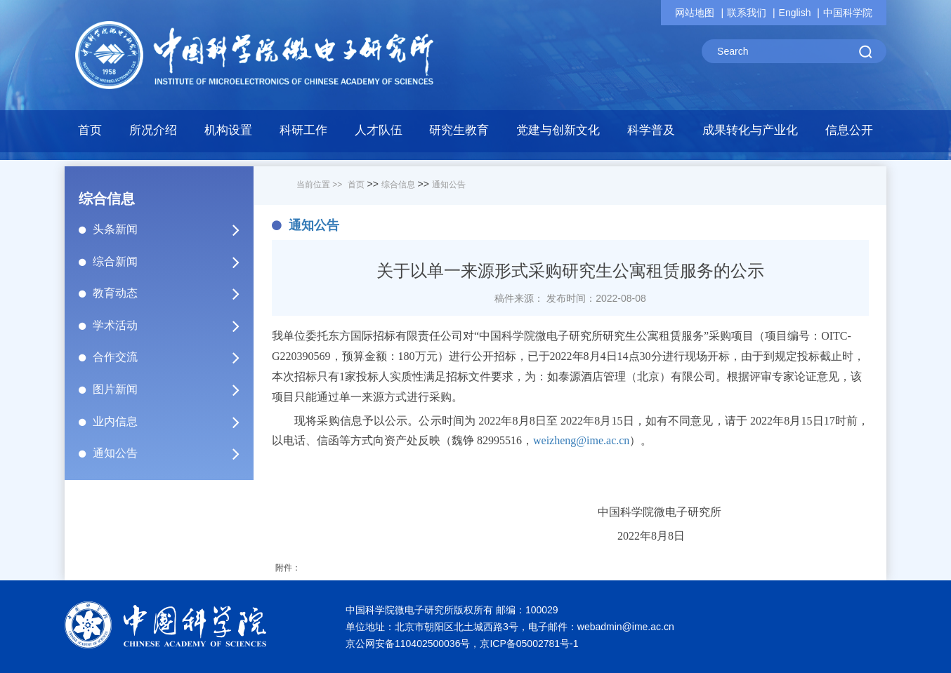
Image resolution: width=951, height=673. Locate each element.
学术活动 (172, 325)
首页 (90, 130)
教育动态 (172, 293)
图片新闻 (172, 389)
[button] (228, 134)
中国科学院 (847, 12)
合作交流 (172, 357)
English (795, 12)
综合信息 (398, 184)
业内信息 (172, 422)
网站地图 (694, 12)
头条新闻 (172, 229)
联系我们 (746, 12)
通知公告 (172, 453)
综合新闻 (172, 262)
